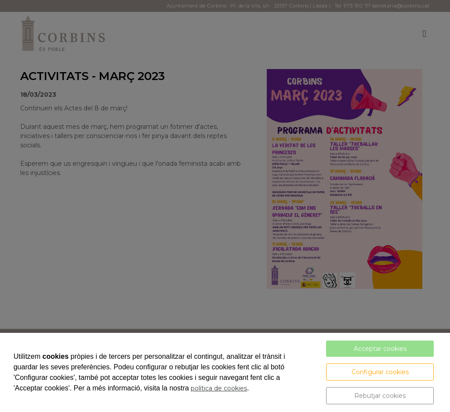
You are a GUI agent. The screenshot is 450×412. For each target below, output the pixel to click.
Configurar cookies (380, 372)
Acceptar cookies (380, 349)
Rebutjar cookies (380, 396)
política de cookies (219, 388)
